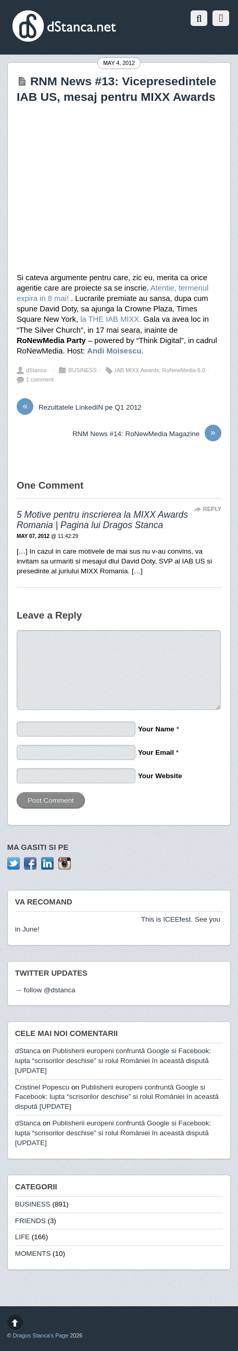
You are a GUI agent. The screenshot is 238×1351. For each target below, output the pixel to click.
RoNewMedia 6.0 (183, 370)
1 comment (40, 379)
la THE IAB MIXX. (110, 319)
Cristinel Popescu (42, 1087)
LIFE (22, 1237)
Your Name (156, 729)
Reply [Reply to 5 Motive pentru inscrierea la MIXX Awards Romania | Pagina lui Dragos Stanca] (212, 509)
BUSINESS (82, 370)
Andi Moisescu (114, 351)
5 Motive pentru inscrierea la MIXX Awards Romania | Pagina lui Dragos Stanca (102, 520)
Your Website (160, 776)
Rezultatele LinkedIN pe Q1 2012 (79, 407)
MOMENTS (33, 1253)
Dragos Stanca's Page (41, 1335)
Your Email (156, 752)
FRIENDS (30, 1221)
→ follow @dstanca (45, 990)
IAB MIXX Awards (137, 370)
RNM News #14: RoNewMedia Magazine (146, 434)
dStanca (36, 370)
